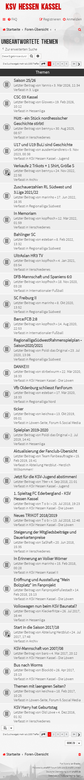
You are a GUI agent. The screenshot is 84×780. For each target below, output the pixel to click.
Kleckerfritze (51, 611)
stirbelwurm (50, 371)
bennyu (47, 128)
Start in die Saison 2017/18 (36, 627)
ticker (18, 408)
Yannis (46, 85)
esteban (48, 239)
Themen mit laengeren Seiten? (40, 686)
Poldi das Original (55, 350)
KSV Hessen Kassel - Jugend (49, 158)
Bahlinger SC (25, 234)
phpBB (46, 767)
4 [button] (62, 63)
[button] (43, 64)
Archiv (33, 179)
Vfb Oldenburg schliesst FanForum (43, 387)
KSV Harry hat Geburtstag (35, 707)
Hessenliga (37, 111)
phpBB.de (76, 771)
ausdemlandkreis (54, 149)
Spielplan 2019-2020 (31, 430)
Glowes (47, 102)
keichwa (48, 413)
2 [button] (53, 63)
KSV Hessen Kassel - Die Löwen (51, 380)
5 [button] (66, 63)
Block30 (47, 670)
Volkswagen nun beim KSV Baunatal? (45, 606)
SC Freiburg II (25, 297)
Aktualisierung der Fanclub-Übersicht (45, 451)
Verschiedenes (39, 137)
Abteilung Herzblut (55, 632)
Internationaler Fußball (46, 290)
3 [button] (57, 63)
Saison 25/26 (25, 80)
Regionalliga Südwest (45, 206)
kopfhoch (48, 218)
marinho (48, 197)
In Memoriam (25, 213)
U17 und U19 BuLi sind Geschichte (43, 144)
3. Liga (34, 89)
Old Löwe (48, 712)
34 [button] (74, 63)
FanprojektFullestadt (57, 590)
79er (45, 481)
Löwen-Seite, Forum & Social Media (55, 422)
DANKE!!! (21, 366)
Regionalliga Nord (42, 401)
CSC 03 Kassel (26, 97)
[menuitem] (12, 19)
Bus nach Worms (28, 665)
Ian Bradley (76, 763)
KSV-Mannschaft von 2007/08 (38, 648)
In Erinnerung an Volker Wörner (40, 558)
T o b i (46, 503)
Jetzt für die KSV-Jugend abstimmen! (45, 476)
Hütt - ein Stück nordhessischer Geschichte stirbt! (40, 120)
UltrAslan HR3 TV (28, 255)
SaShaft (47, 542)
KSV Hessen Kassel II (43, 572)
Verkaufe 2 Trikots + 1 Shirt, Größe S (44, 165)
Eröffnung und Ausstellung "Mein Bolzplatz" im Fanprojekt (42, 582)
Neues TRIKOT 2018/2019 (35, 515)
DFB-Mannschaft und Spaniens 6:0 (43, 276)
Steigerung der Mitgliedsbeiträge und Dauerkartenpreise (45, 534)
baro (45, 653)
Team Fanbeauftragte (57, 456)
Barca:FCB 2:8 (25, 319)
